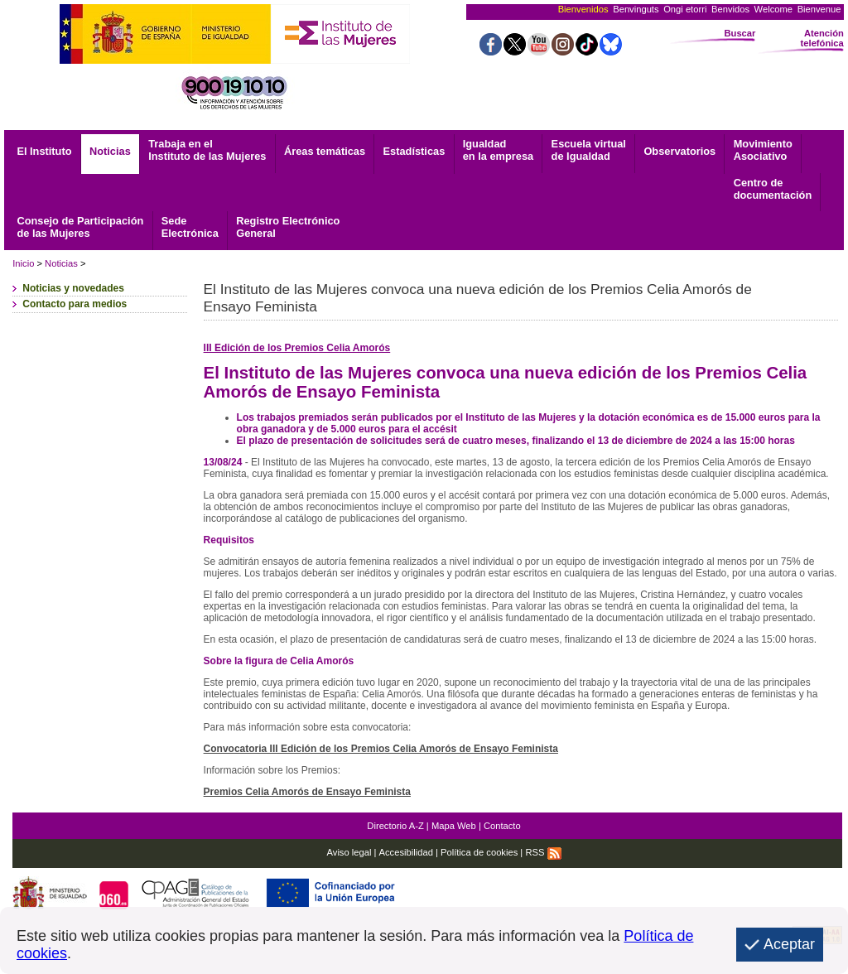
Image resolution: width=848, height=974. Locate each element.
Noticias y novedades (73, 288)
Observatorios (679, 151)
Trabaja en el (207, 149)
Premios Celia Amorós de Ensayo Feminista (307, 792)
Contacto (502, 826)
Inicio (23, 263)
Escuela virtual (589, 149)
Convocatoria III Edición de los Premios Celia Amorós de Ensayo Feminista (381, 749)
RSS (543, 852)
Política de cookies (479, 852)
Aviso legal (349, 852)
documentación (773, 188)
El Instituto (44, 151)
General (288, 227)
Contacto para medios (74, 304)
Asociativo (763, 149)
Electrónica (190, 227)
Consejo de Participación (80, 227)
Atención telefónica (822, 38)
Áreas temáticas (324, 151)
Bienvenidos (583, 9)
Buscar (739, 33)
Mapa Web (453, 826)
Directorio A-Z (395, 826)
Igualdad (498, 149)
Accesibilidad (406, 852)
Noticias (110, 151)
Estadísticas (414, 151)
